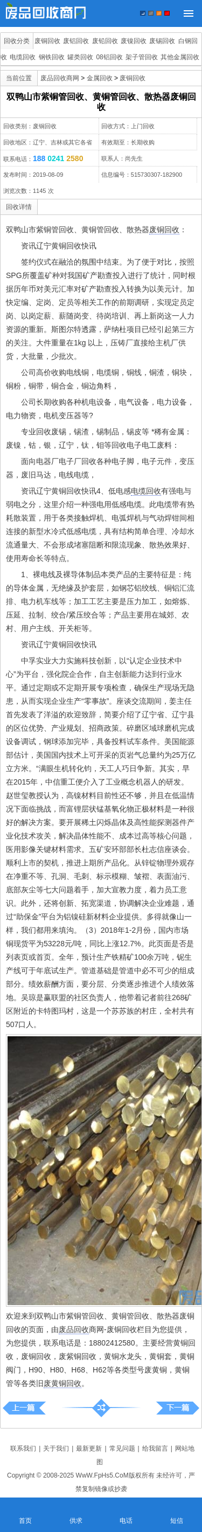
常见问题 (122, 1448)
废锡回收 (162, 41)
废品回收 (74, 1329)
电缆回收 (23, 57)
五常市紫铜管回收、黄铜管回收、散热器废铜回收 (24, 1407)
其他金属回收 (180, 57)
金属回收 (100, 78)
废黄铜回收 (62, 1383)
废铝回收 (76, 41)
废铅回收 (105, 41)
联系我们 (23, 1448)
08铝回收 (109, 57)
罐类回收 (80, 57)
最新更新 (89, 1448)
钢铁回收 (52, 57)
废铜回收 (47, 41)
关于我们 (56, 1448)
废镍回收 (134, 41)
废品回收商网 (59, 78)
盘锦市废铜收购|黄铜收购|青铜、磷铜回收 (177, 1407)
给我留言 (155, 1448)
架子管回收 (142, 57)
